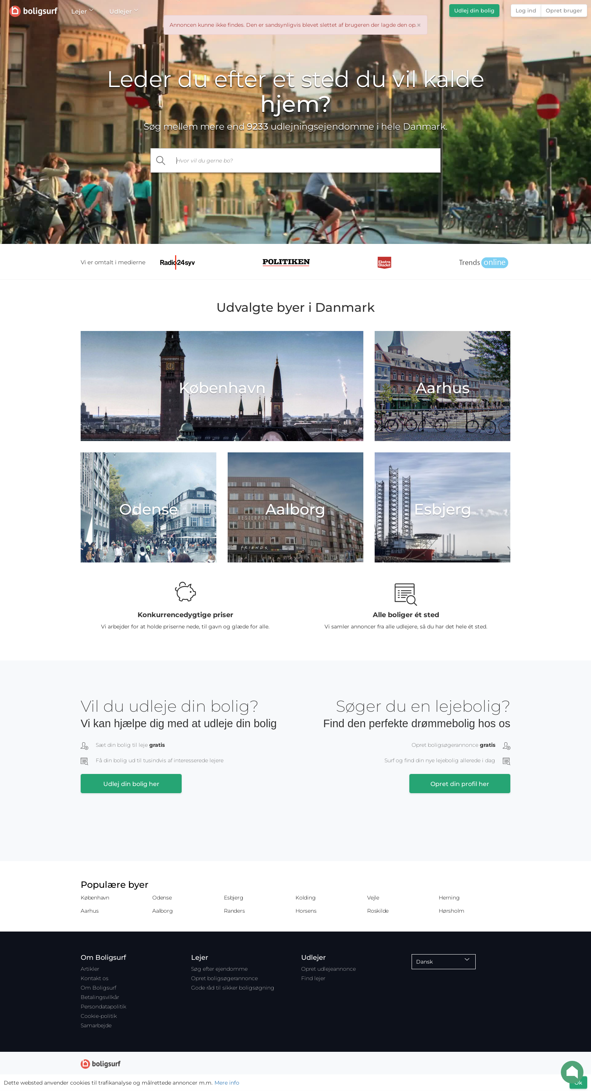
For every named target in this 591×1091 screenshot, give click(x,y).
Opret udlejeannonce (328, 968)
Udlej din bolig (474, 10)
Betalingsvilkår (100, 997)
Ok (578, 1082)
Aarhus (90, 910)
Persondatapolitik (103, 1006)
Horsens (306, 910)
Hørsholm (451, 910)
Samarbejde (96, 1025)
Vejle (373, 897)
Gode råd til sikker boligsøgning (232, 987)
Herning (449, 897)
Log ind (526, 10)
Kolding (305, 897)
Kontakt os (95, 978)
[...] (306, 160)
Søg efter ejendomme (219, 968)
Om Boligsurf (98, 987)
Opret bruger (564, 10)
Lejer (82, 11)
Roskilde (378, 910)
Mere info (226, 1082)
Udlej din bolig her (131, 784)
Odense (162, 897)
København (95, 897)
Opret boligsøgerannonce (224, 978)
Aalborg (162, 910)
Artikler (90, 968)
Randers (234, 910)
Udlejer (123, 11)
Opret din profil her (459, 784)
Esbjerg (233, 897)
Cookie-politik (99, 1016)
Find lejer (313, 978)
